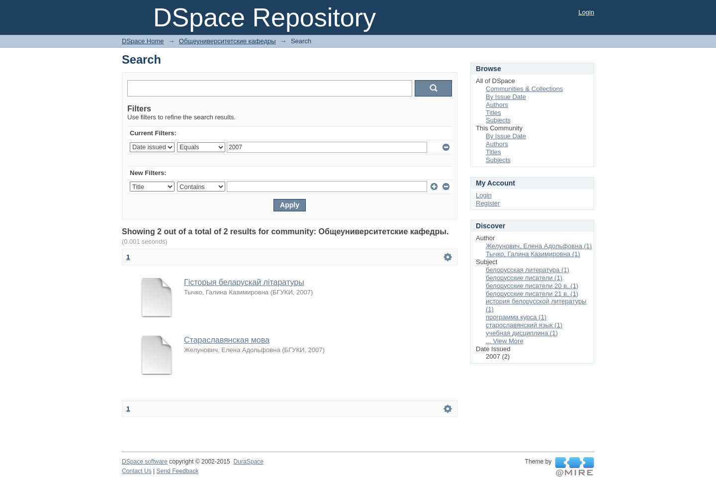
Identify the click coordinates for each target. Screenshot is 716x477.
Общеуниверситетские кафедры (227, 41)
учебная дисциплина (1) (522, 333)
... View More (505, 341)
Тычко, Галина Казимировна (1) (533, 254)
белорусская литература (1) (527, 270)
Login (586, 12)
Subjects (498, 120)
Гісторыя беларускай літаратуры (244, 282)
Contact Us (137, 471)
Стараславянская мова (226, 340)
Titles (493, 112)
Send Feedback (178, 471)
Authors (497, 104)
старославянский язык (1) (524, 325)
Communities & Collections (524, 89)
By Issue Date (506, 96)
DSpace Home (143, 41)
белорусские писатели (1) (524, 278)
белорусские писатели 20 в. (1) (532, 285)
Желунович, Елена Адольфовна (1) (539, 246)
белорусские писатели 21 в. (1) (532, 293)
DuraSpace (248, 461)
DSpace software (145, 461)
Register (488, 203)
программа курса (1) (516, 317)
